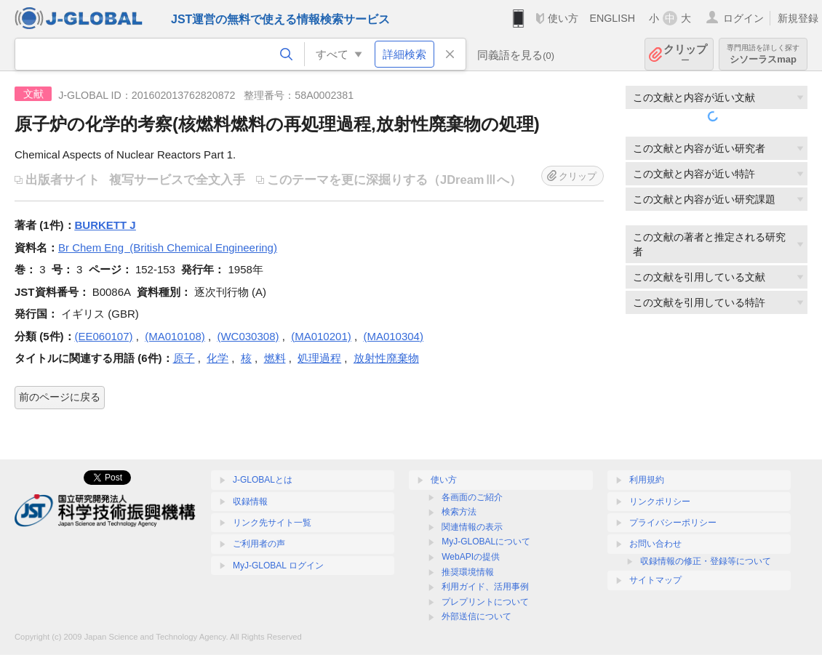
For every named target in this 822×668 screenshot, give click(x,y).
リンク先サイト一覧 (272, 523)
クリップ (685, 54)
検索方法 (459, 512)
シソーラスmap (763, 54)
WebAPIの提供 (471, 557)
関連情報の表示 (472, 527)
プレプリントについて (485, 602)
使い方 (563, 18)
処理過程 (319, 358)
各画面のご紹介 (472, 497)
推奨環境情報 (468, 572)
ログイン (743, 18)
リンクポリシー (659, 501)
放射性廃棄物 (386, 358)
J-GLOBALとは (262, 480)
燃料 (275, 358)
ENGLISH (612, 18)
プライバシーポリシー (673, 523)
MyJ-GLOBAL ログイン (278, 565)
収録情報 (250, 501)
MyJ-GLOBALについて (486, 541)
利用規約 (646, 480)
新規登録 (798, 18)
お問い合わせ (655, 544)
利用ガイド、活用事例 (485, 587)
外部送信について (476, 616)
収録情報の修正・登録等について (705, 561)
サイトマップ (655, 580)
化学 (217, 358)
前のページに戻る (59, 397)
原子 (184, 358)
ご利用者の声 (259, 544)
